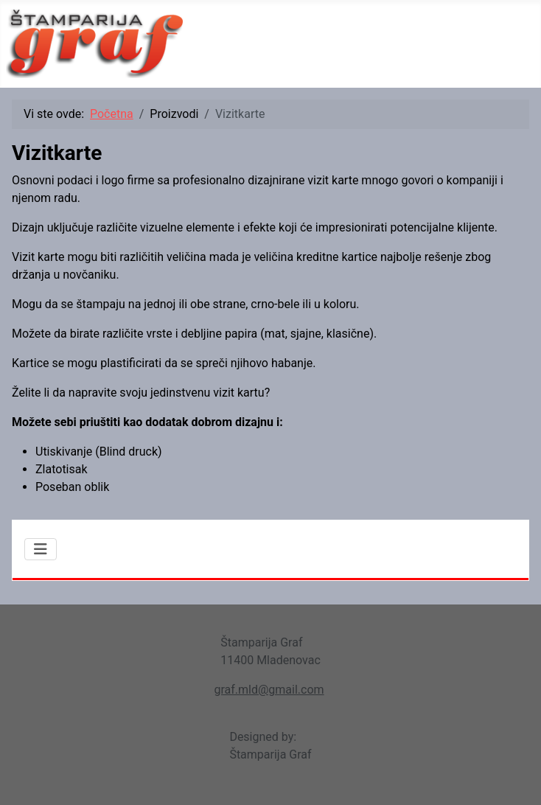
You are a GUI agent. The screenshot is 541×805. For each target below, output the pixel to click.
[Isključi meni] (40, 549)
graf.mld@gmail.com (269, 690)
